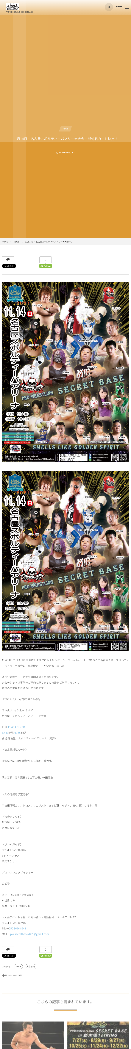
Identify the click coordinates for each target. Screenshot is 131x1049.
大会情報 (30, 966)
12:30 (5, 733)
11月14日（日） (17, 727)
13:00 (18, 733)
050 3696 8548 (17, 928)
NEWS (65, 128)
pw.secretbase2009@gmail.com (29, 934)
